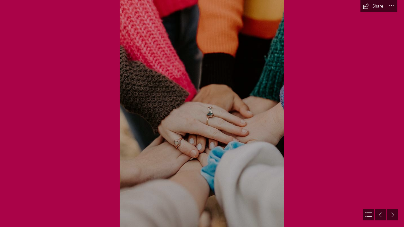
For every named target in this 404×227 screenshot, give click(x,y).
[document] (202, 113)
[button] (373, 6)
